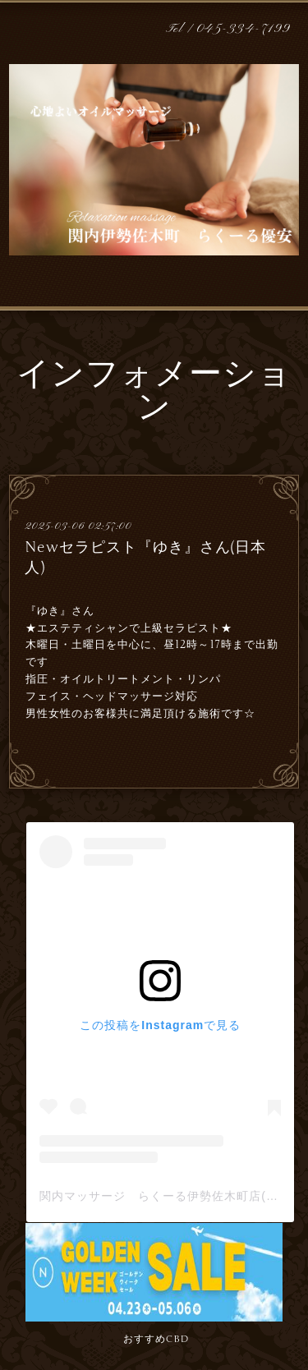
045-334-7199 (243, 29)
